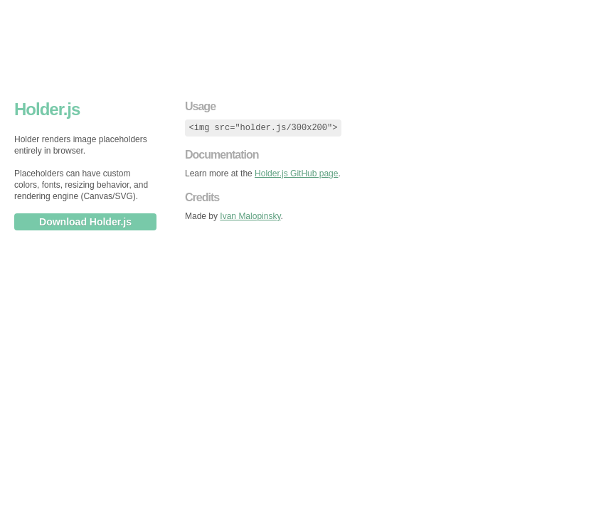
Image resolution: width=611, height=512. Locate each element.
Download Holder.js (85, 222)
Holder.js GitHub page (296, 173)
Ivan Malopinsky (250, 216)
